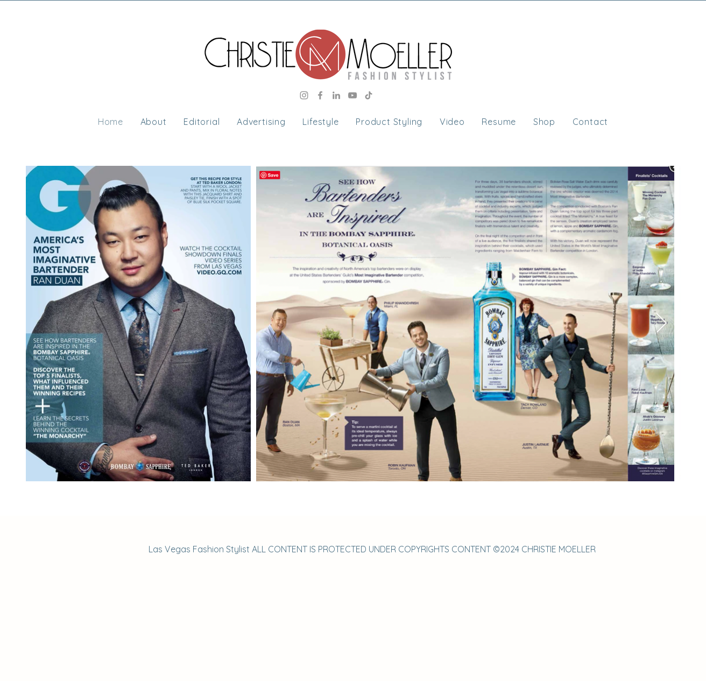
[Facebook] (320, 95)
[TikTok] (368, 95)
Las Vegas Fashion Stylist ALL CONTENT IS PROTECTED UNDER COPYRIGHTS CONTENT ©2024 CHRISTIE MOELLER (372, 549)
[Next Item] (661, 323)
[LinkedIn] (336, 95)
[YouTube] (352, 95)
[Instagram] (304, 95)
